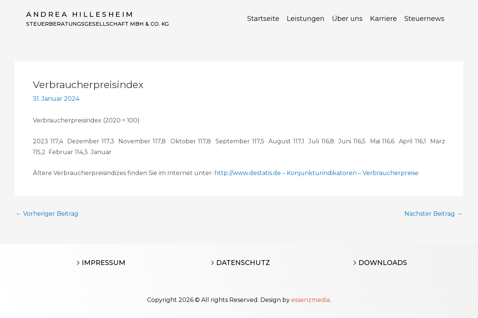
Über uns (347, 19)
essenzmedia (310, 299)
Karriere (383, 19)
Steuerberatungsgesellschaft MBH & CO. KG (97, 24)
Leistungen (306, 19)
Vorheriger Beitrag (47, 214)
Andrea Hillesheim (80, 14)
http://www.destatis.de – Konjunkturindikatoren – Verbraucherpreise (316, 173)
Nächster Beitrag (433, 214)
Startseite (263, 19)
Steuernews (424, 19)
